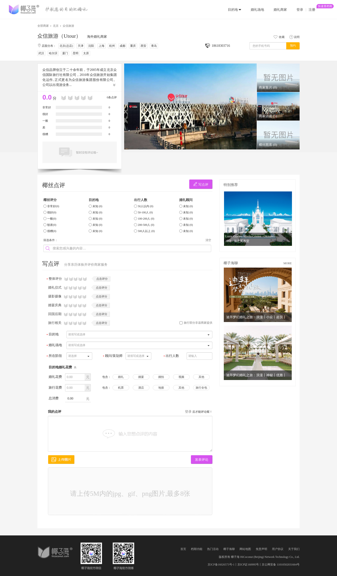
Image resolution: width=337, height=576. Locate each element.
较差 (51, 225)
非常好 (53, 206)
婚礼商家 (280, 9)
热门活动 (213, 549)
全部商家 (43, 25)
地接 (161, 387)
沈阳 (91, 46)
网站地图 (245, 549)
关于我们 (294, 549)
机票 (121, 387)
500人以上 (146, 231)
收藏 (279, 37)
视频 (181, 377)
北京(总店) (66, 46)
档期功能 (196, 549)
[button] (234, 9)
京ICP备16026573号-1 (221, 564)
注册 (312, 7)
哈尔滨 (53, 53)
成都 (122, 46)
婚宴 (141, 377)
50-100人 (145, 212)
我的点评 (54, 411)
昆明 (75, 53)
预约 (293, 45)
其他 (201, 377)
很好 (51, 212)
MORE (287, 263)
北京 (56, 25)
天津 (80, 46)
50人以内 (145, 206)
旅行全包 (201, 387)
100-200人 (146, 218)
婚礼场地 (257, 9)
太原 (86, 53)
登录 (299, 9)
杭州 (112, 46)
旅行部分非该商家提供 (195, 322)
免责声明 (261, 549)
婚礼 (121, 377)
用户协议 (277, 549)
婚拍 (161, 377)
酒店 (141, 387)
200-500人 (146, 225)
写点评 (200, 184)
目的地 (233, 9)
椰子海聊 (229, 549)
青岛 (154, 46)
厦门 (65, 53)
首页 (183, 549)
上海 (101, 46)
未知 (97, 206)
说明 (294, 37)
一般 (51, 218)
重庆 (133, 46)
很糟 (51, 231)
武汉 (41, 53)
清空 (208, 240)
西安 (143, 46)
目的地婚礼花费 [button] (63, 367)
